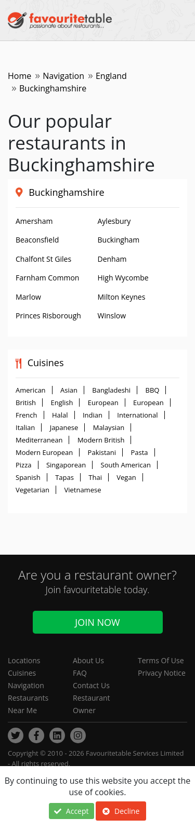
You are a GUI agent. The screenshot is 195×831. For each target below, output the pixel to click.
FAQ (80, 673)
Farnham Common (47, 278)
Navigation (63, 76)
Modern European (44, 452)
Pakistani (102, 452)
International (137, 415)
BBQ (153, 390)
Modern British (101, 440)
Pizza (24, 465)
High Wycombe (123, 278)
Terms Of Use (161, 660)
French (26, 415)
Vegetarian (32, 489)
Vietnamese (82, 489)
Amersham (34, 221)
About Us (88, 660)
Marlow (28, 297)
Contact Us (91, 685)
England (111, 76)
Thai (95, 477)
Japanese (64, 427)
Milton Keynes (122, 297)
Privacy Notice (162, 673)
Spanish (28, 477)
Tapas (64, 477)
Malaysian (109, 427)
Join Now (97, 622)
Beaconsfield (37, 240)
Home (19, 76)
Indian (92, 415)
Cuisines (22, 673)
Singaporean (66, 465)
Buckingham (119, 240)
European (103, 402)
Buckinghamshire (66, 192)
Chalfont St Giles (43, 259)
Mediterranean (39, 440)
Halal (60, 415)
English (61, 402)
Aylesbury (114, 221)
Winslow (112, 315)
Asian (68, 390)
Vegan (126, 477)
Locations (24, 660)
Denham (112, 259)
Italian (25, 427)
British (26, 402)
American (31, 390)
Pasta (139, 452)
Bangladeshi (111, 390)
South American (126, 465)
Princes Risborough (48, 315)
